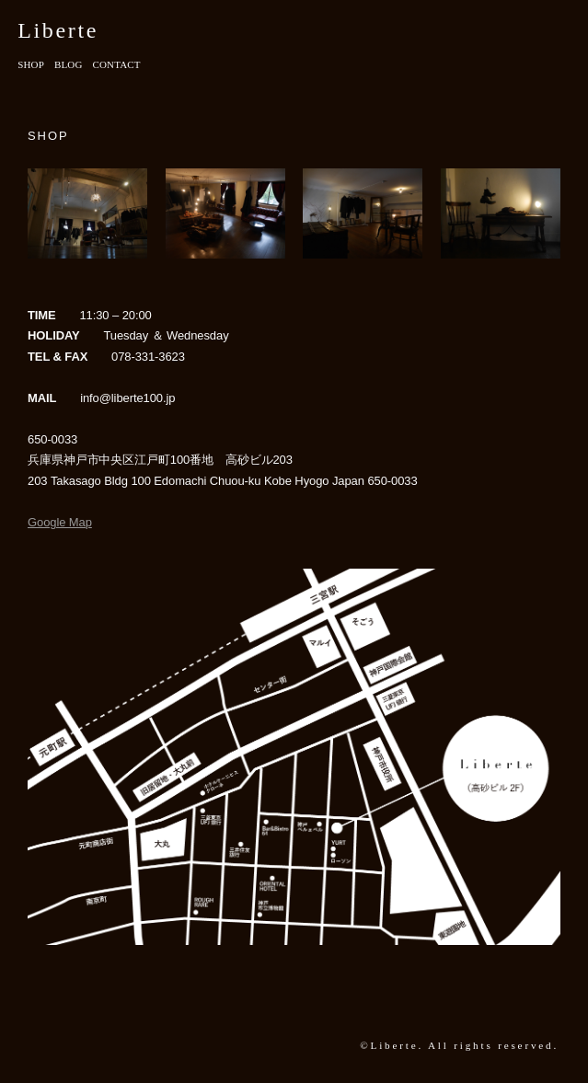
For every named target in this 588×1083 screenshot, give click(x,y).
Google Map (60, 522)
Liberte (57, 30)
